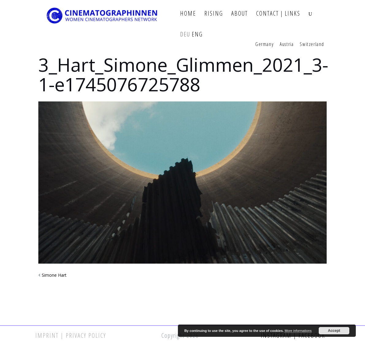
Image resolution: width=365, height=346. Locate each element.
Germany (264, 44)
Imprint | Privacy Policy (70, 335)
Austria (287, 44)
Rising (213, 13)
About (239, 13)
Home (188, 13)
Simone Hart (54, 275)
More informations (298, 331)
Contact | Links (278, 13)
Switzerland (312, 44)
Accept (334, 331)
